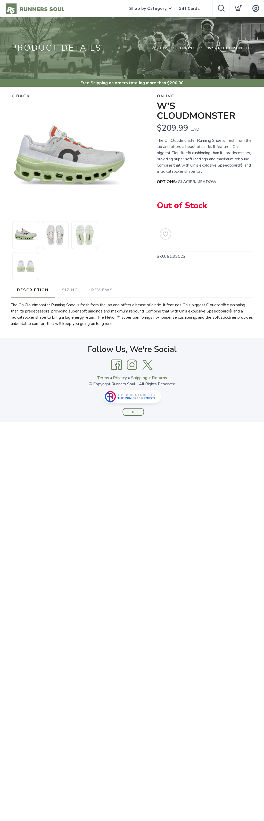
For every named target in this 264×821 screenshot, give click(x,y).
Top (133, 412)
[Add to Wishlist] (165, 234)
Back (20, 96)
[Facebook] (116, 365)
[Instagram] (132, 365)
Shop (161, 48)
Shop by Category (148, 8)
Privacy (120, 378)
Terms (103, 378)
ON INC (187, 48)
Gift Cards (189, 8)
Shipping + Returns (149, 378)
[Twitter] (147, 365)
